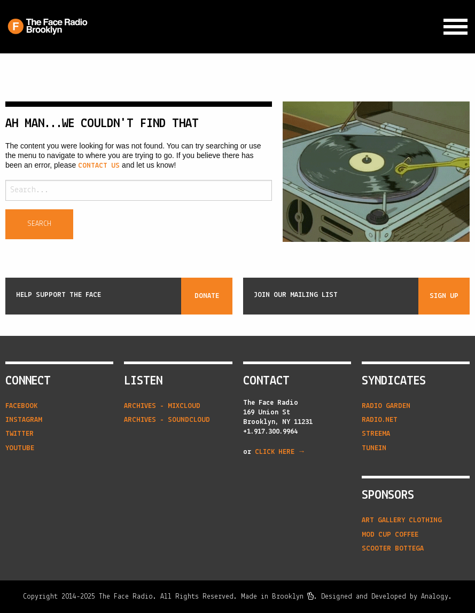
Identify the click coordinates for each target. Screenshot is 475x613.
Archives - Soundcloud (167, 420)
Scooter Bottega (393, 549)
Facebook (21, 406)
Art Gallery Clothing (402, 520)
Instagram (23, 420)
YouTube (19, 448)
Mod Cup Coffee (390, 535)
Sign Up (444, 296)
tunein (374, 448)
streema (376, 434)
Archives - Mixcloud (162, 406)
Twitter (19, 434)
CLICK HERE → (280, 452)
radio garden (386, 406)
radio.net (380, 420)
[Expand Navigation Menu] (455, 27)
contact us (99, 166)
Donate (206, 296)
